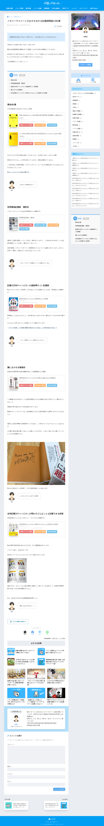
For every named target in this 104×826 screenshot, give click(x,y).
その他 (76, 148)
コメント (11, 744)
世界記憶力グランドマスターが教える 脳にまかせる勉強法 (37, 378)
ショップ (74, 8)
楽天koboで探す (41, 225)
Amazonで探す (40, 125)
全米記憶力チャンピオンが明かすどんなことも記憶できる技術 (29, 93)
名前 (9, 766)
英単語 (76, 104)
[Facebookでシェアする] (32, 633)
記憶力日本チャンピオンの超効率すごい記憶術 (24, 86)
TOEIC (76, 108)
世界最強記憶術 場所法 (18, 83)
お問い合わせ (94, 8)
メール (10, 774)
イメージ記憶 (37, 8)
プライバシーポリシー (52, 822)
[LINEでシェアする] (47, 633)
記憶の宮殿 (9, 8)
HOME (52, 819)
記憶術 (63, 638)
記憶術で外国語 (79, 115)
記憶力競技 (77, 137)
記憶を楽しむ (56, 638)
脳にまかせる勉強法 (17, 89)
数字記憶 (28, 8)
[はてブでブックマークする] (39, 633)
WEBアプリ (65, 8)
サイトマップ (83, 8)
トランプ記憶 (19, 8)
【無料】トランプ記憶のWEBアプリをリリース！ (84, 159)
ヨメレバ (26, 119)
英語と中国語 (78, 112)
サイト (9, 781)
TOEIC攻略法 (56, 8)
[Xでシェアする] (25, 633)
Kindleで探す (53, 125)
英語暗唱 (46, 8)
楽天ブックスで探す (26, 125)
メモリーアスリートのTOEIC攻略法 (85, 93)
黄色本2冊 (14, 80)
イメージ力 (77, 144)
